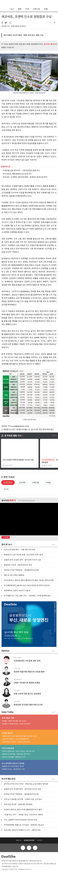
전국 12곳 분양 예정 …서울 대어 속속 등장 (19, 549)
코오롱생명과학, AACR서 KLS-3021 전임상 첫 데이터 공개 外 (27, 585)
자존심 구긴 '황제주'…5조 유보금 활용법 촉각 (15, 739)
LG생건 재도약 (7, 733)
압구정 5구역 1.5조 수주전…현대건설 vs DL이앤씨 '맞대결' (26, 784)
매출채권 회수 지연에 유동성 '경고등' (13, 766)
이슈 (27, 9)
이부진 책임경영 (8, 748)
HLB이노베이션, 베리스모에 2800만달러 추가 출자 (23, 809)
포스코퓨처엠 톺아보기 (48, 460)
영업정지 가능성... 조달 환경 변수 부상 (18, 565)
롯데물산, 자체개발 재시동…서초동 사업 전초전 (16, 724)
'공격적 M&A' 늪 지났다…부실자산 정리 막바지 (16, 742)
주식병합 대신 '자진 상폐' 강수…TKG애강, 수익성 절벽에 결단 (27, 596)
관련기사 (4, 167)
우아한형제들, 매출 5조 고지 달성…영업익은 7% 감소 (24, 825)
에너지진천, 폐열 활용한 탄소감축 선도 (17, 174)
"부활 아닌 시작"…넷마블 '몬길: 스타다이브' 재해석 (23, 815)
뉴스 (12, 9)
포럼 (46, 9)
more (9, 167)
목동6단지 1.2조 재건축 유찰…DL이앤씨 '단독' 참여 (23, 555)
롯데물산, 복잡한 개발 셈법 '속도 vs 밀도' (14, 721)
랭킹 (20, 9)
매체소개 (18, 840)
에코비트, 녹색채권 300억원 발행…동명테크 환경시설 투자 (25, 177)
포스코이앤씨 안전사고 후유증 (13, 763)
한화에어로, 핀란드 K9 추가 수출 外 (17, 590)
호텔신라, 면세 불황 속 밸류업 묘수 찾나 (14, 757)
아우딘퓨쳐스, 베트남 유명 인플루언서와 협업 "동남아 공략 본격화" (29, 580)
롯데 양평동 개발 (8, 718)
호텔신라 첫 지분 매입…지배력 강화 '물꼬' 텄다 (16, 754)
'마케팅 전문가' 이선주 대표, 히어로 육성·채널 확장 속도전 (19, 736)
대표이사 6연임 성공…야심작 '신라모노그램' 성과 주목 (18, 751)
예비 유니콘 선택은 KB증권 (14, 575)
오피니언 (36, 9)
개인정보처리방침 (29, 840)
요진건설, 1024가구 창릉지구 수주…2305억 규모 (22, 830)
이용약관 (39, 840)
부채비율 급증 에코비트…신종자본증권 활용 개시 (21, 171)
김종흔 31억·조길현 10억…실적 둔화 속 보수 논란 (22, 560)
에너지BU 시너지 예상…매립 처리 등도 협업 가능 (24, 35)
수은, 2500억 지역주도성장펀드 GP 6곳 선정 (18, 460)
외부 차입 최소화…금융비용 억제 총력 (18, 804)
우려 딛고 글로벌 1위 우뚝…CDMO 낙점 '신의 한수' (23, 799)
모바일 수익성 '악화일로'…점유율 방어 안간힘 (21, 570)
